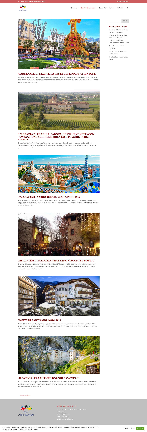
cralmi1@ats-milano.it (65, 419)
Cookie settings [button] (129, 428)
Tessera (111, 8)
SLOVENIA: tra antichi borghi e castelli (48, 378)
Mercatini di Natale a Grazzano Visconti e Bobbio (56, 260)
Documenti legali (122, 1)
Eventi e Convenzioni (88, 8)
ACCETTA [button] (140, 428)
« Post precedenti (24, 395)
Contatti (119, 8)
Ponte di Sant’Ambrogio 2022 (39, 320)
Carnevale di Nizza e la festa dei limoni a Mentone (57, 73)
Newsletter (103, 8)
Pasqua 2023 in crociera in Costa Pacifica (49, 196)
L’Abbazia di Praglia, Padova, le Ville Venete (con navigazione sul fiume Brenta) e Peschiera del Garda (56, 137)
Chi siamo (74, 8)
